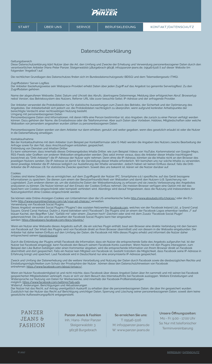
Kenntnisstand (48, 235)
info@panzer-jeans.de (128, 67)
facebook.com (119, 207)
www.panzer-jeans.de (133, 330)
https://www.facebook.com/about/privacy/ (54, 266)
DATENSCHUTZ (190, 352)
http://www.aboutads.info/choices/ (153, 198)
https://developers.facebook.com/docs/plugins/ (53, 219)
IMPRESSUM (174, 352)
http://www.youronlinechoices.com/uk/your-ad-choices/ (54, 201)
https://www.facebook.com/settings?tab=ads (51, 282)
